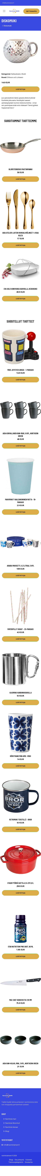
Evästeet (29, 1160)
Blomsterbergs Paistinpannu (20, 169)
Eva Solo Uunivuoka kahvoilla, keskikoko (20, 289)
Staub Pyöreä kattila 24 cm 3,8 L (20, 883)
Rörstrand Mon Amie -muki (20, 756)
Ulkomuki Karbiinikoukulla (20, 692)
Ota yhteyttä (19, 1160)
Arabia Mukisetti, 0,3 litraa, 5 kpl (20, 565)
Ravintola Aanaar (11, 1127)
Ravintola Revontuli (12, 1123)
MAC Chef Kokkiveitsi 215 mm (20, 1000)
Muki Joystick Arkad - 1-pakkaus (20, 370)
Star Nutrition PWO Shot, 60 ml (20, 946)
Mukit (23, 74)
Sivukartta (29, 1162)
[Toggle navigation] (4, 11)
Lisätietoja (20, 89)
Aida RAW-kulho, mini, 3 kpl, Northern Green (20, 1063)
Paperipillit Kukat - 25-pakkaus (20, 629)
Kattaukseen (16, 74)
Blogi (7, 1131)
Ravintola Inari (10, 1119)
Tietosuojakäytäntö (15, 1162)
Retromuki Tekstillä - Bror (20, 819)
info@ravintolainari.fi (8, 3)
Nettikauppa (31, 11)
